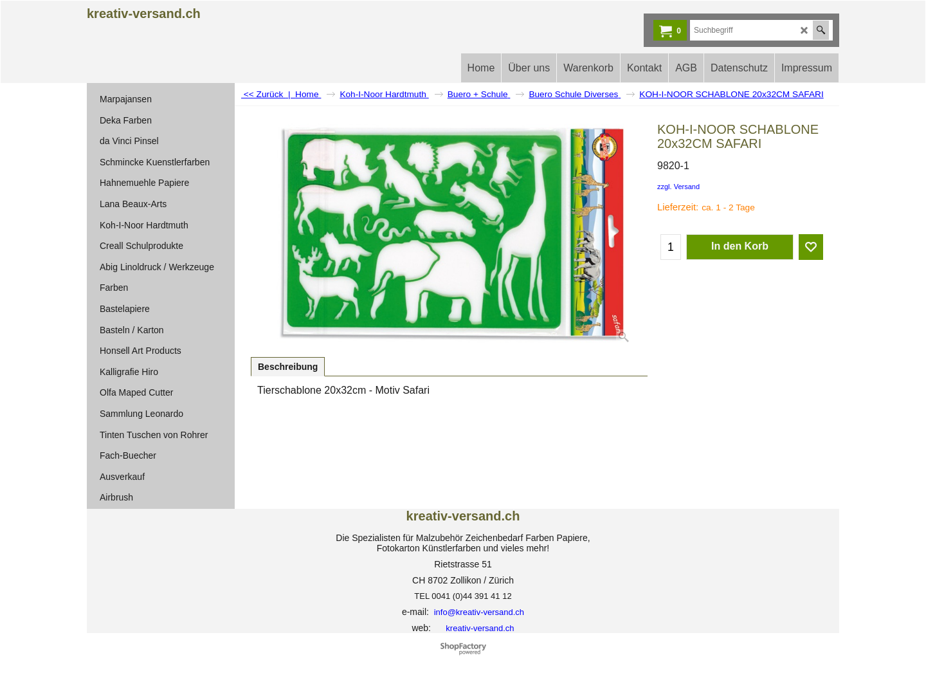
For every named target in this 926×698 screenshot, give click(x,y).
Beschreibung (288, 367)
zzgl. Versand (678, 186)
